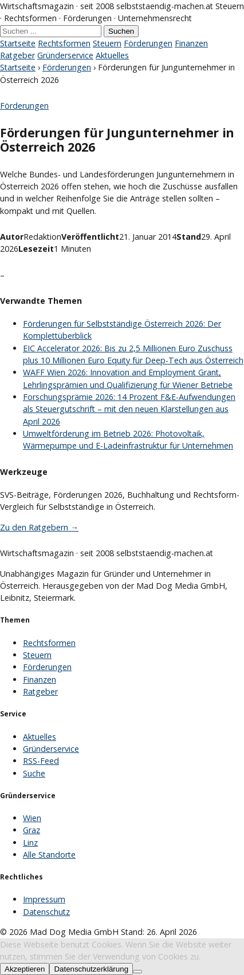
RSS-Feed (41, 760)
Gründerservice (65, 55)
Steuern (107, 43)
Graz (31, 830)
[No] (137, 971)
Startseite (18, 43)
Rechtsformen (64, 43)
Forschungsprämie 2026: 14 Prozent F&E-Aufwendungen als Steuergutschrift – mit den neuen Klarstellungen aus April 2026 (129, 409)
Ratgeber (17, 55)
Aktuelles (112, 55)
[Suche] (50, 31)
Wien (32, 817)
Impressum (44, 899)
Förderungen (148, 43)
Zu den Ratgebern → (39, 527)
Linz (30, 842)
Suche (34, 773)
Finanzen (191, 43)
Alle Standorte (49, 854)
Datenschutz (46, 911)
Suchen (121, 31)
